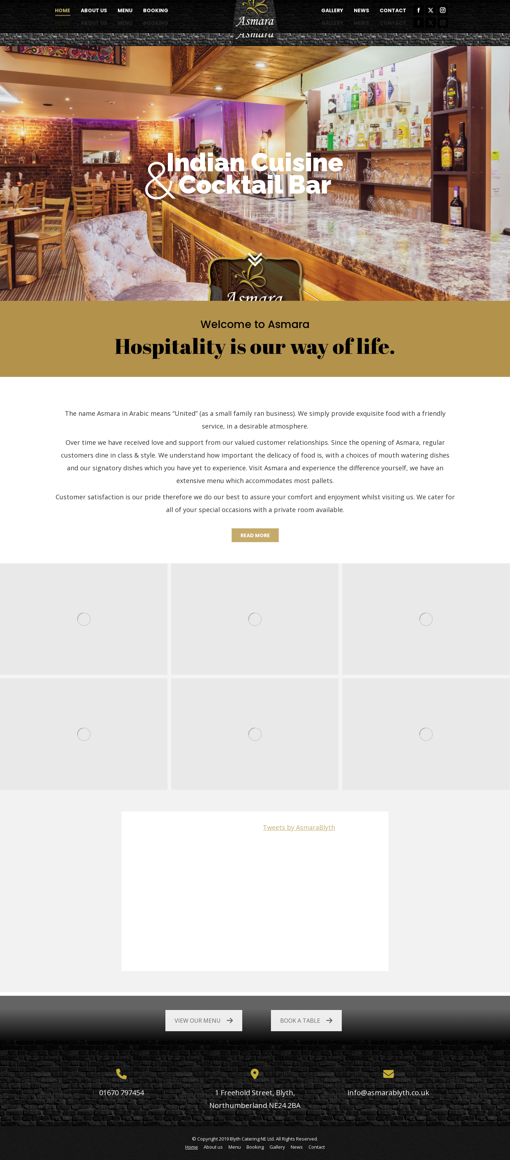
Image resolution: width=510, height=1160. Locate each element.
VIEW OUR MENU (204, 1020)
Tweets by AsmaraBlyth (299, 827)
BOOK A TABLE (306, 1020)
